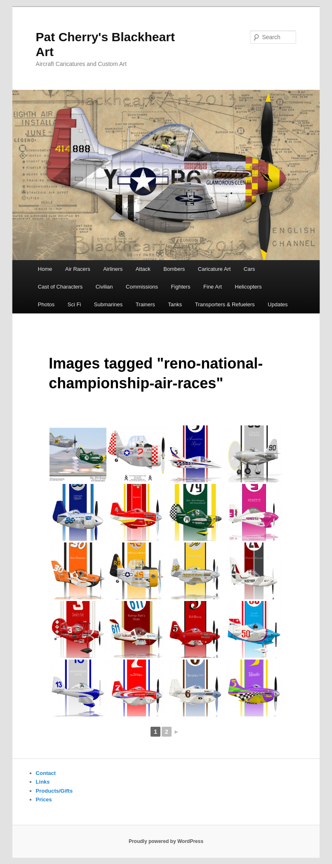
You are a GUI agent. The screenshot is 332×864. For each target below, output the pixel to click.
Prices (44, 799)
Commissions (142, 287)
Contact (46, 773)
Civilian (104, 287)
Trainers (145, 304)
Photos (46, 304)
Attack (143, 269)
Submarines (108, 304)
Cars (249, 269)
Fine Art (212, 287)
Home (45, 269)
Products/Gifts (54, 791)
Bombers (174, 269)
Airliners (112, 269)
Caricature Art (214, 269)
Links (43, 782)
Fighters (181, 287)
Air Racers (77, 269)
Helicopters (248, 287)
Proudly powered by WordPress (166, 841)
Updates (277, 304)
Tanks (175, 304)
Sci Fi (74, 304)
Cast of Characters (60, 287)
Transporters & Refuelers (225, 304)
